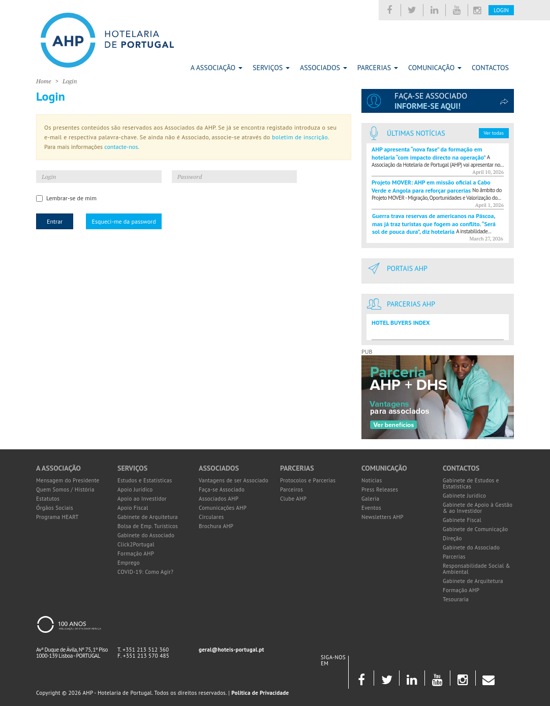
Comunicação (435, 67)
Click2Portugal (136, 544)
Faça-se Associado (222, 489)
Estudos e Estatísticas (144, 480)
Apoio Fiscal (132, 507)
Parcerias (377, 67)
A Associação (216, 67)
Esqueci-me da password (123, 221)
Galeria (370, 498)
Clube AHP (293, 498)
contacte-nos (121, 146)
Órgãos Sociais (54, 507)
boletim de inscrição (300, 137)
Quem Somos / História (65, 489)
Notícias (371, 480)
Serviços (271, 67)
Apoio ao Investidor (142, 498)
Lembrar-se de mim (66, 198)
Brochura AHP (216, 526)
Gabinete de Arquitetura (147, 516)
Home (43, 81)
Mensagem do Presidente (68, 480)
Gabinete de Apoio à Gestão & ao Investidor (477, 507)
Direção (452, 538)
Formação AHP (135, 553)
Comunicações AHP (223, 507)
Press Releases (379, 489)
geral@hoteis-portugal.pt (231, 649)
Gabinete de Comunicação (475, 529)
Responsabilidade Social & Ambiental (476, 568)
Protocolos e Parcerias (307, 480)
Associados (323, 67)
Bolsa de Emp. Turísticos (147, 526)
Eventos (371, 507)
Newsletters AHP (382, 516)
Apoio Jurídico (135, 489)
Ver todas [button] (494, 133)
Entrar (55, 221)
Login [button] (501, 10)
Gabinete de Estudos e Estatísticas (471, 483)
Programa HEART (57, 516)
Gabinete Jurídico (464, 495)
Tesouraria (456, 599)
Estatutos (47, 498)
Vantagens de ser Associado (233, 480)
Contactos (490, 67)
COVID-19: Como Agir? (145, 571)
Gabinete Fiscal (462, 520)
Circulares (211, 516)
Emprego (128, 562)
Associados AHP (218, 498)
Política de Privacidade (260, 692)
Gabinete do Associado (145, 535)
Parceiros (291, 489)
